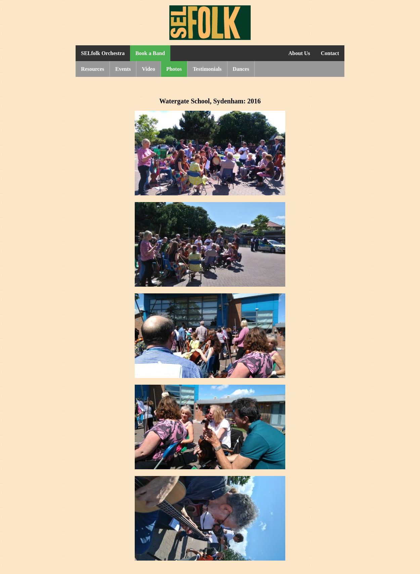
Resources (92, 69)
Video (148, 69)
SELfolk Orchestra (103, 53)
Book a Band (150, 53)
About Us (299, 53)
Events (123, 69)
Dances (241, 69)
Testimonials (207, 69)
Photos (174, 69)
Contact (330, 53)
